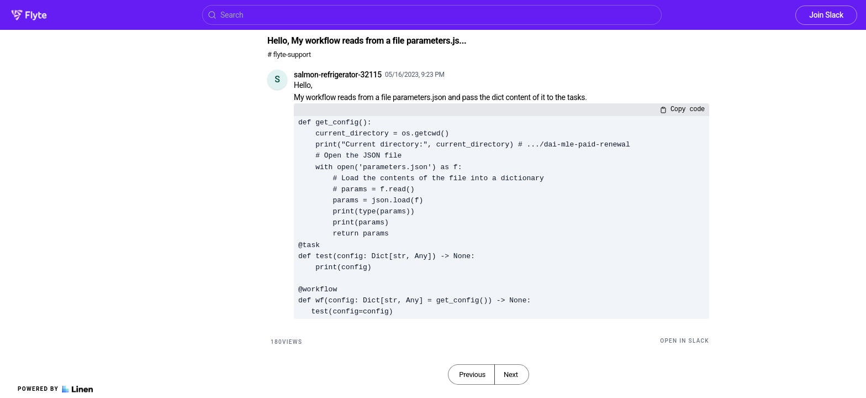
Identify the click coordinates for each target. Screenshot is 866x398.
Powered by (55, 389)
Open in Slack (684, 341)
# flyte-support (289, 54)
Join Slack (826, 15)
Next (511, 374)
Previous (472, 374)
